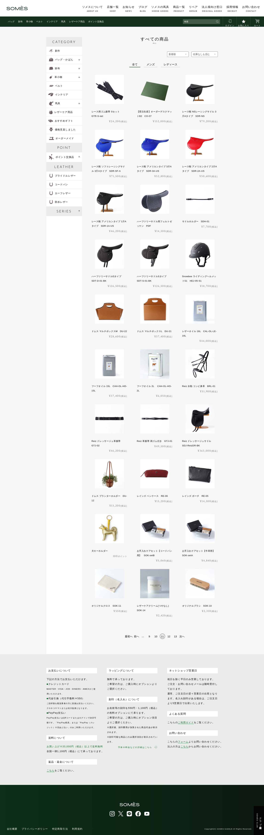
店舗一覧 (113, 9)
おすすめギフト (60, 120)
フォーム (183, 741)
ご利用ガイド (186, 722)
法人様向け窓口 (212, 9)
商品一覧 (179, 9)
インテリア (52, 21)
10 (155, 636)
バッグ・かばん (61, 59)
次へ (182, 636)
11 (162, 636)
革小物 (29, 21)
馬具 (63, 21)
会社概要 (12, 828)
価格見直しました (62, 129)
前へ (136, 636)
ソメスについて (92, 9)
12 (168, 636)
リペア (193, 9)
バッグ (11, 21)
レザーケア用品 (77, 21)
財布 (20, 21)
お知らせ (128, 9)
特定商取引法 (60, 828)
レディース (170, 64)
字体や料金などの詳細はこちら (137, 747)
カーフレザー (60, 193)
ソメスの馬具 (160, 9)
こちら (51, 770)
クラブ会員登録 (259, 820)
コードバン (58, 184)
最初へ (129, 636)
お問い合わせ (251, 9)
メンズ (150, 64)
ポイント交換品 (96, 21)
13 (175, 636)
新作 (54, 50)
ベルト (39, 21)
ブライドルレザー (62, 176)
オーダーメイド (61, 138)
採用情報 (232, 9)
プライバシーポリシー (35, 828)
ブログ (142, 9)
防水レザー (58, 202)
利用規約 (77, 828)
